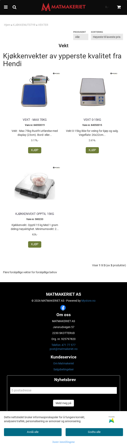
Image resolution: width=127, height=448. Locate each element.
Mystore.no (88, 300)
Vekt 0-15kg (92, 120)
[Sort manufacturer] (80, 37)
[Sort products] (107, 37)
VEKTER (43, 24)
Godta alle (94, 432)
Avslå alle (32, 432)
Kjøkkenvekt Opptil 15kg (34, 214)
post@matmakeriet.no (64, 348)
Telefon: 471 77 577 (63, 345)
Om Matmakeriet (63, 363)
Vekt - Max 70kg (35, 120)
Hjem (7, 24)
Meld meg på (63, 403)
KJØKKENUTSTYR (24, 24)
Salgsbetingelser (63, 369)
